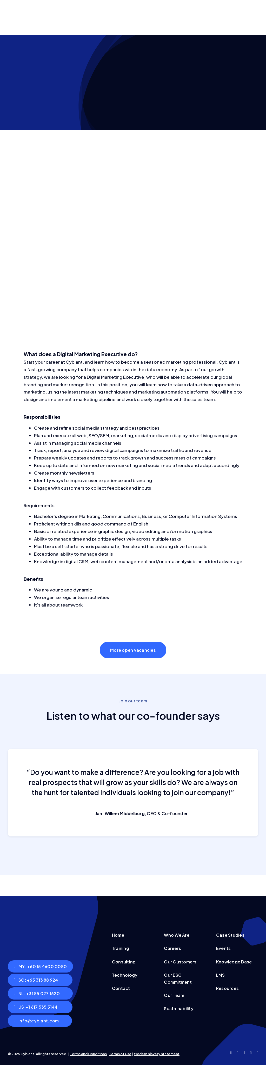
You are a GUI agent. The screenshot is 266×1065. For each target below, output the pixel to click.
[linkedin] (257, 1053)
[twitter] (237, 1053)
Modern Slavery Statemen (156, 1054)
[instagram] (244, 1053)
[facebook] (231, 1053)
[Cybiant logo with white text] (40, 919)
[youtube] (250, 1053)
